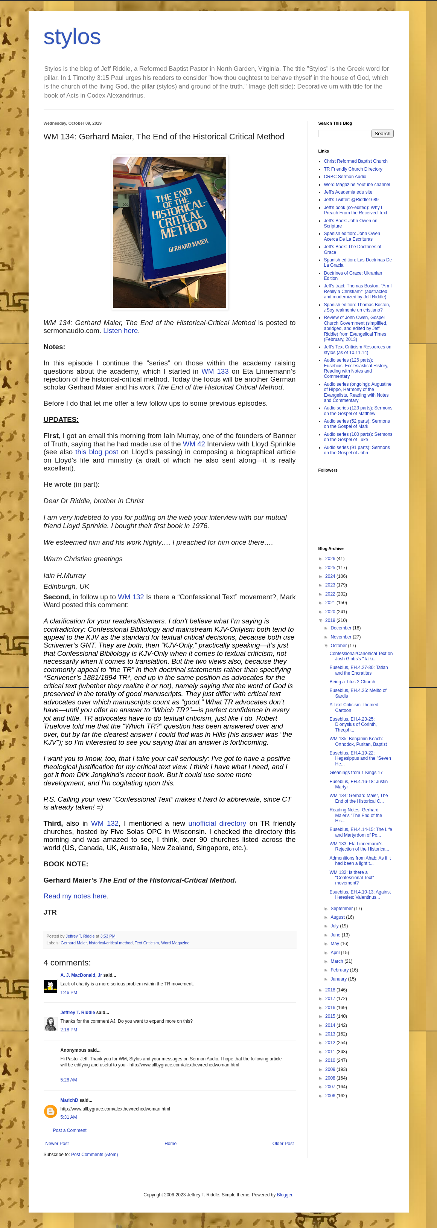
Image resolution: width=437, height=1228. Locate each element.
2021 (331, 602)
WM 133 (214, 371)
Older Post (283, 1143)
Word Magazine (175, 943)
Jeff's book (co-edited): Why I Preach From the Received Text (355, 210)
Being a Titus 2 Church (352, 681)
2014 (331, 1025)
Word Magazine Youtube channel (357, 184)
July (335, 926)
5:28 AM (69, 1080)
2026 (331, 558)
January (339, 979)
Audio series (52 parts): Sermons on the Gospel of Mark (357, 423)
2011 (331, 1051)
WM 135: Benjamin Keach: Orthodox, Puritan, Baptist (358, 741)
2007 (331, 1086)
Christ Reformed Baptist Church (356, 161)
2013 (331, 1034)
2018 (331, 990)
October (339, 645)
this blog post (96, 452)
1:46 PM (69, 992)
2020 (331, 611)
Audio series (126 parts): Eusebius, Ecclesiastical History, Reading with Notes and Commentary (356, 368)
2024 (331, 576)
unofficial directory (218, 823)
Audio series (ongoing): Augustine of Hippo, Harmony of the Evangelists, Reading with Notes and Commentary (357, 392)
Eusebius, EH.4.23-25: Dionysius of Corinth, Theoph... (353, 724)
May (335, 943)
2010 (331, 1060)
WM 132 (131, 597)
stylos (72, 36)
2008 (331, 1078)
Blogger (284, 1194)
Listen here (120, 330)
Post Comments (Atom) (94, 1154)
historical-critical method (110, 943)
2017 (331, 998)
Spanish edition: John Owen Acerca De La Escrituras (352, 236)
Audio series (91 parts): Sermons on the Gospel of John (357, 450)
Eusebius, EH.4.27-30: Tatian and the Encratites (358, 670)
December (341, 628)
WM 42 (194, 444)
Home (170, 1143)
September (342, 908)
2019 (331, 620)
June (335, 935)
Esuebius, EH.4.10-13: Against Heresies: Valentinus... (360, 894)
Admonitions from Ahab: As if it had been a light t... (360, 860)
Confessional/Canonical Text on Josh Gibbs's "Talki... (361, 656)
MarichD (69, 1100)
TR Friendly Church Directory (353, 169)
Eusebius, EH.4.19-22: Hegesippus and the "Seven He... (360, 758)
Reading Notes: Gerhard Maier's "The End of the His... (355, 815)
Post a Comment (70, 1130)
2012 (331, 1042)
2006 (331, 1095)
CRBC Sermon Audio (345, 176)
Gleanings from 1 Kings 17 (355, 772)
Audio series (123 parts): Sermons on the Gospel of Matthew (358, 410)
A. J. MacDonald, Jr (81, 975)
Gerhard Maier (74, 943)
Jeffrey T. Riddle (78, 1012)
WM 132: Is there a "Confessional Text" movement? (351, 878)
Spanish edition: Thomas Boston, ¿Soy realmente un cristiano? (357, 307)
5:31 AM (69, 1117)
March (337, 961)
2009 (331, 1069)
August (338, 917)
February (340, 970)
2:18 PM (69, 1029)
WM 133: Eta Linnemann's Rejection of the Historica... (359, 846)
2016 (331, 1007)
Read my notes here (75, 896)
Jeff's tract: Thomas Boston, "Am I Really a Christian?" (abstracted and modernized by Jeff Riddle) (358, 291)
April (335, 952)
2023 (331, 585)
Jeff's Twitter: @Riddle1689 (351, 199)
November (341, 637)
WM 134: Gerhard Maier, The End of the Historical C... (358, 798)
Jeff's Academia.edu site (348, 192)
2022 (331, 594)
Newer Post (57, 1143)
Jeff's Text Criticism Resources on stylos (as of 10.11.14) (357, 349)
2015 (331, 1016)
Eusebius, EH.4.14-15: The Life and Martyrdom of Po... (360, 832)
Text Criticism (147, 943)
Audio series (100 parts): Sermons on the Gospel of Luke (358, 437)
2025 (331, 567)
